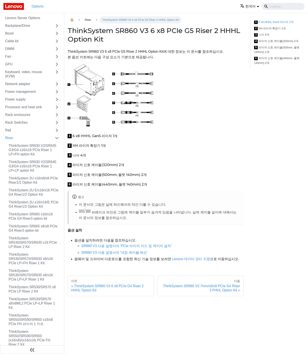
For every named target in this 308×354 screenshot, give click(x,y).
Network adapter (17, 84)
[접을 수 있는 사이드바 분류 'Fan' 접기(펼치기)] (56, 56)
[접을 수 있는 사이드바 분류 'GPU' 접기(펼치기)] (56, 64)
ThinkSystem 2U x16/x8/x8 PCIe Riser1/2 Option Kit (33, 180)
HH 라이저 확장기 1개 (270, 28)
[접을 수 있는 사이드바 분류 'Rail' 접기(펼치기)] (56, 130)
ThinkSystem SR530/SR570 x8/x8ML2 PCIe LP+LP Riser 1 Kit (32, 303)
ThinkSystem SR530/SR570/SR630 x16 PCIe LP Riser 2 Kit (33, 242)
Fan (8, 56)
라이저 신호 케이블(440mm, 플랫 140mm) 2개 (276, 60)
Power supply (15, 99)
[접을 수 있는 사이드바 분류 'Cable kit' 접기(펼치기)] (56, 41)
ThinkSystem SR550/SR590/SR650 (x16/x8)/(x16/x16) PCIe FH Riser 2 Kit (29, 338)
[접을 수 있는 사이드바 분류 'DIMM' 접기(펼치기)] (56, 48)
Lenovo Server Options (22, 18)
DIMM (9, 49)
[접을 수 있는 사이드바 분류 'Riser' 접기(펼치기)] (56, 138)
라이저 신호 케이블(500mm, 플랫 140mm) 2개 (276, 50)
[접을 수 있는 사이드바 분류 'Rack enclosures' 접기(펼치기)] (56, 114)
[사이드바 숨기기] (32, 349)
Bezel (9, 33)
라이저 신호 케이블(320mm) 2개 (276, 41)
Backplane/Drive (17, 25)
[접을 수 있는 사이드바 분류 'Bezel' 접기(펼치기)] (56, 33)
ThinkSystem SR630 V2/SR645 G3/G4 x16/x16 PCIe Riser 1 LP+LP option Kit (32, 166)
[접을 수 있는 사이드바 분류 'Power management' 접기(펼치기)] (56, 91)
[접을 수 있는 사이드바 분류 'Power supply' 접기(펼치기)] (56, 99)
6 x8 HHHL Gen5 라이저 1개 (273, 22)
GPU (9, 64)
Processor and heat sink (23, 107)
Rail (8, 130)
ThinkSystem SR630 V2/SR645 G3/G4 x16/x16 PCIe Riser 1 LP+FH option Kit (32, 150)
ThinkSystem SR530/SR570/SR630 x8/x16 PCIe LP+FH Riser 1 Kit (31, 259)
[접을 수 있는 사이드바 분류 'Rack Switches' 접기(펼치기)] (56, 122)
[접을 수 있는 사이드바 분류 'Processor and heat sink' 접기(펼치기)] (56, 107)
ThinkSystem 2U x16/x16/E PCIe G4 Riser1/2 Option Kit (33, 204)
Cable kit (11, 41)
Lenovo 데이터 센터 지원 (191, 259)
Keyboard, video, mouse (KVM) (23, 74)
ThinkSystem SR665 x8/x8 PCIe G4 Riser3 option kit (33, 228)
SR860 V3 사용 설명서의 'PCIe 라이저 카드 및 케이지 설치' (126, 246)
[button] (249, 6)
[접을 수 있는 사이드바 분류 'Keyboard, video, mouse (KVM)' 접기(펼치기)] (56, 74)
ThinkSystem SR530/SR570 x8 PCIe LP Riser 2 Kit (32, 289)
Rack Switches (16, 122)
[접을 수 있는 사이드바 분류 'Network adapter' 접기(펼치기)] (56, 84)
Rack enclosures (17, 115)
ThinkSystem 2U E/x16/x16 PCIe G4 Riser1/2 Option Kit (33, 192)
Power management (20, 91)
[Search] (283, 6)
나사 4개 (261, 35)
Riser (9, 138)
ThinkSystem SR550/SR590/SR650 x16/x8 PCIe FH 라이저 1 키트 (31, 320)
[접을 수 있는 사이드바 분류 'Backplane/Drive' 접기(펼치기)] (56, 25)
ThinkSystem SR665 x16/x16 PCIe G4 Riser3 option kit (31, 216)
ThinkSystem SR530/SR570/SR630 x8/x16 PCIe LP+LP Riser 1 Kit (31, 275)
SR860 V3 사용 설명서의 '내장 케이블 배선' (114, 252)
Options (37, 6)
